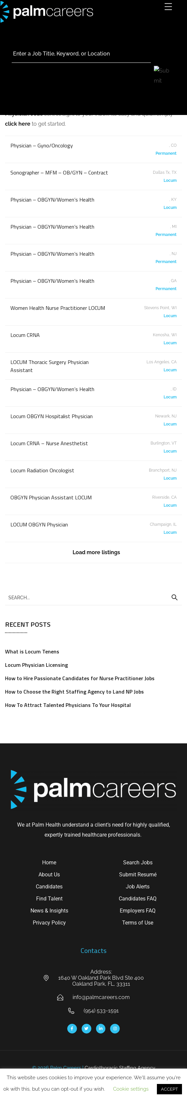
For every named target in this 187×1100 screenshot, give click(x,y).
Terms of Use (137, 923)
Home (49, 862)
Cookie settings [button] (131, 1089)
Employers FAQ (138, 910)
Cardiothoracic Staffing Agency (120, 1068)
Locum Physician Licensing (36, 665)
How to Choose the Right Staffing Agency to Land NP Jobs (74, 692)
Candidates (49, 886)
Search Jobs (138, 862)
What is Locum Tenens (32, 651)
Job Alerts (138, 886)
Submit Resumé (138, 874)
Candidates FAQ (138, 898)
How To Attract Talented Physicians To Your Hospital (68, 705)
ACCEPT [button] (169, 1089)
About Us (49, 874)
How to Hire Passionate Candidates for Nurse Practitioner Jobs (80, 678)
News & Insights (49, 910)
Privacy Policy (49, 923)
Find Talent (49, 898)
